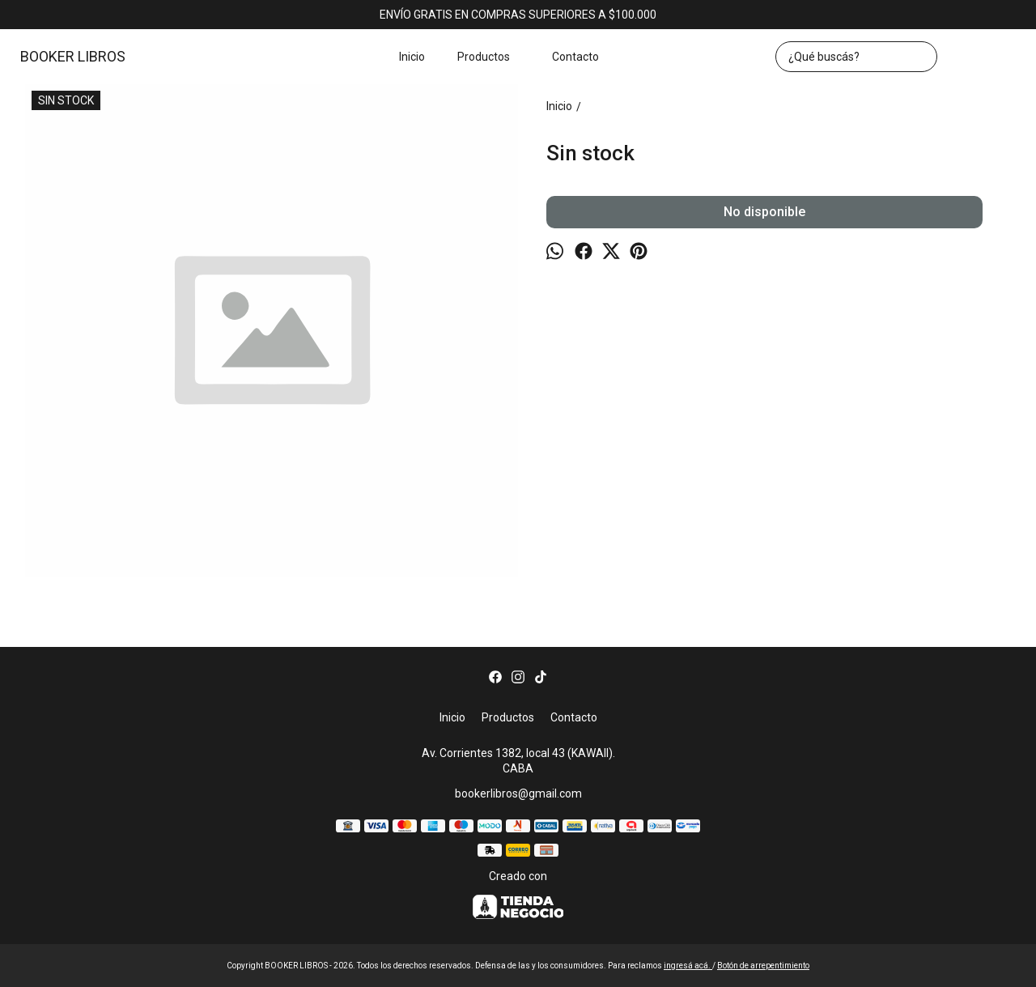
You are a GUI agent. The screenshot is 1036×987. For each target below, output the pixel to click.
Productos (491, 56)
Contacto (575, 56)
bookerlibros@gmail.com (518, 793)
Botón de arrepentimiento (763, 965)
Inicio (412, 56)
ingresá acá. (688, 965)
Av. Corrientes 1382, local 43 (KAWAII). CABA (518, 761)
